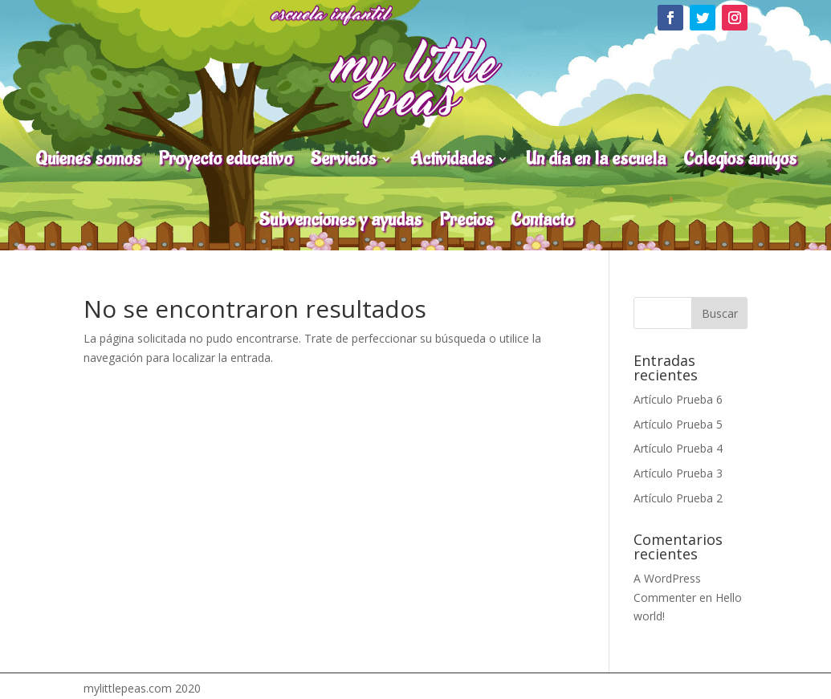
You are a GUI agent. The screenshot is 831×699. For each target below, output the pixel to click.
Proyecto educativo (225, 158)
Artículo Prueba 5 (678, 424)
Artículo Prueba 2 (678, 498)
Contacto (542, 219)
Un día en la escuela (596, 158)
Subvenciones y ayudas (340, 219)
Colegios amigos (739, 158)
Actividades (450, 158)
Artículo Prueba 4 (678, 448)
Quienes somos (88, 158)
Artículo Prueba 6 (678, 399)
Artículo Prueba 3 (678, 473)
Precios (466, 219)
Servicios (343, 158)
